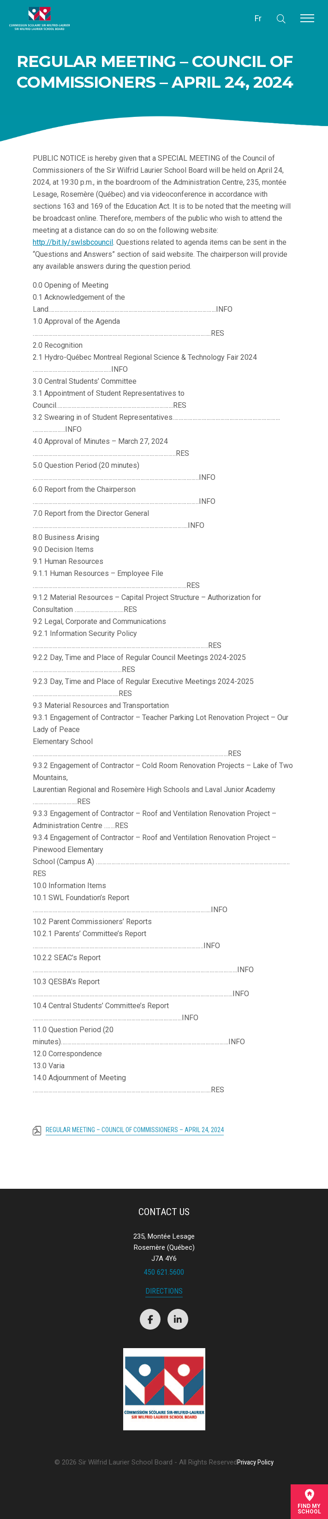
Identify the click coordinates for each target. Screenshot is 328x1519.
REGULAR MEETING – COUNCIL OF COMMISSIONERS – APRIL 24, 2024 (135, 1133)
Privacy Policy (255, 1462)
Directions (164, 1291)
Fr (258, 18)
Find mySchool (309, 1501)
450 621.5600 (164, 1272)
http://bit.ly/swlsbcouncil (73, 242)
